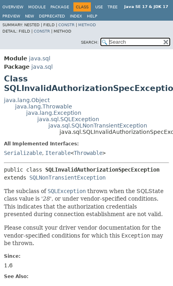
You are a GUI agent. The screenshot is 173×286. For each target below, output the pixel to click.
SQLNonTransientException (67, 177)
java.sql (39, 58)
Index (76, 16)
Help (92, 16)
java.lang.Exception (53, 113)
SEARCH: (89, 42)
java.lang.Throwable (43, 106)
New (29, 16)
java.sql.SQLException (68, 119)
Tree (112, 7)
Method (87, 25)
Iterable (58, 153)
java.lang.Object (27, 100)
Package (59, 7)
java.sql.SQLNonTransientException (97, 125)
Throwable (88, 153)
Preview (11, 16)
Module (37, 7)
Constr (66, 25)
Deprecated (52, 16)
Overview (12, 7)
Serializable (23, 153)
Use (99, 7)
